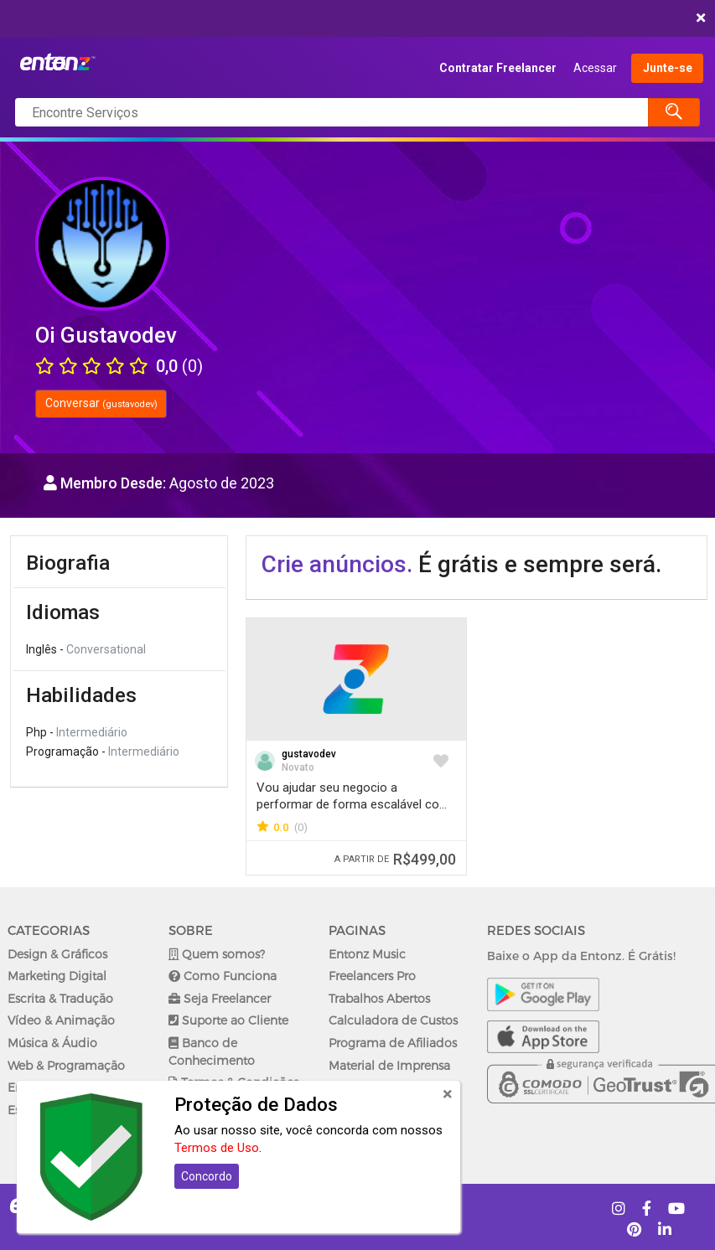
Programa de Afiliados (393, 1043)
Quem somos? (216, 954)
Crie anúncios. (337, 564)
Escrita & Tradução (60, 998)
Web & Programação (66, 1065)
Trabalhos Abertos (379, 998)
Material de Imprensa (389, 1065)
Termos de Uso (216, 1147)
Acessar (595, 68)
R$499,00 (395, 859)
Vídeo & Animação (61, 1020)
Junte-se (667, 68)
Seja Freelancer (219, 998)
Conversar (101, 403)
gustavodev (309, 754)
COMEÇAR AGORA (353, 18)
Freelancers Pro (372, 975)
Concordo (206, 1176)
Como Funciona (222, 975)
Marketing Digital (57, 975)
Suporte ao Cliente (228, 1020)
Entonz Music (367, 954)
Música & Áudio (52, 1043)
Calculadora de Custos (393, 1020)
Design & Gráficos (57, 954)
